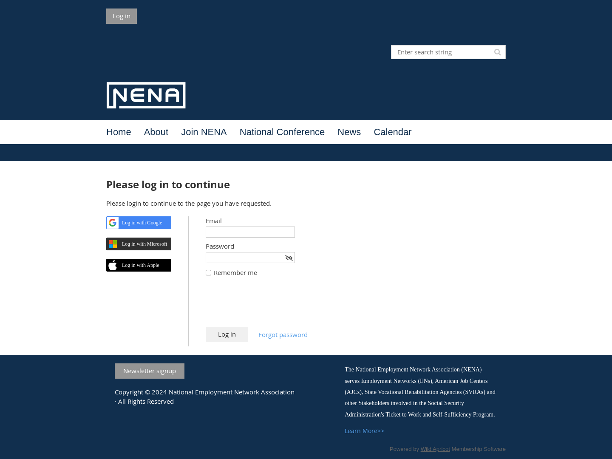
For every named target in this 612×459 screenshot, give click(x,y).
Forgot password (283, 334)
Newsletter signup (149, 370)
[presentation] (270, 306)
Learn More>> (364, 431)
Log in (121, 15)
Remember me (235, 272)
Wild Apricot (435, 449)
